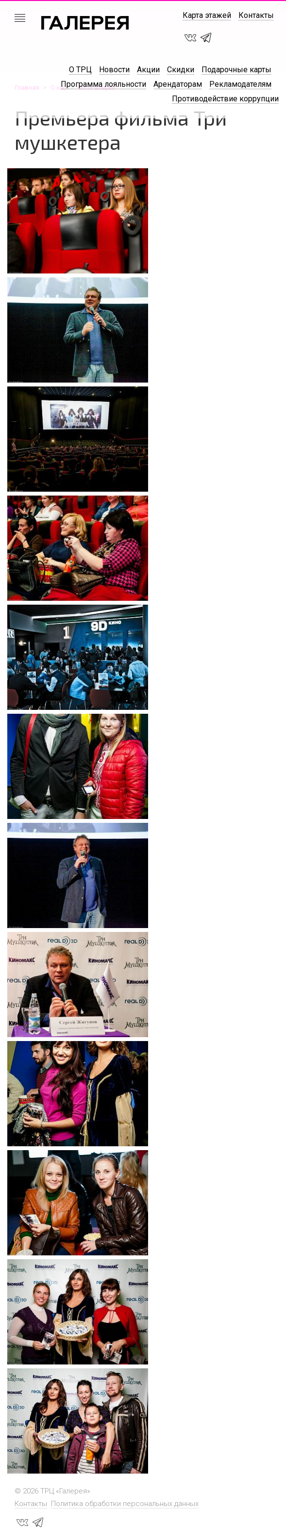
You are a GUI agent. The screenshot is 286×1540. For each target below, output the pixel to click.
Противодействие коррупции (225, 98)
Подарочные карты (236, 69)
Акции (148, 69)
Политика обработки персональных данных (125, 1503)
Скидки (180, 69)
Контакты (256, 15)
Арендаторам (177, 84)
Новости (114, 69)
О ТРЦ (80, 69)
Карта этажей (207, 15)
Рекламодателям (240, 84)
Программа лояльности (103, 84)
